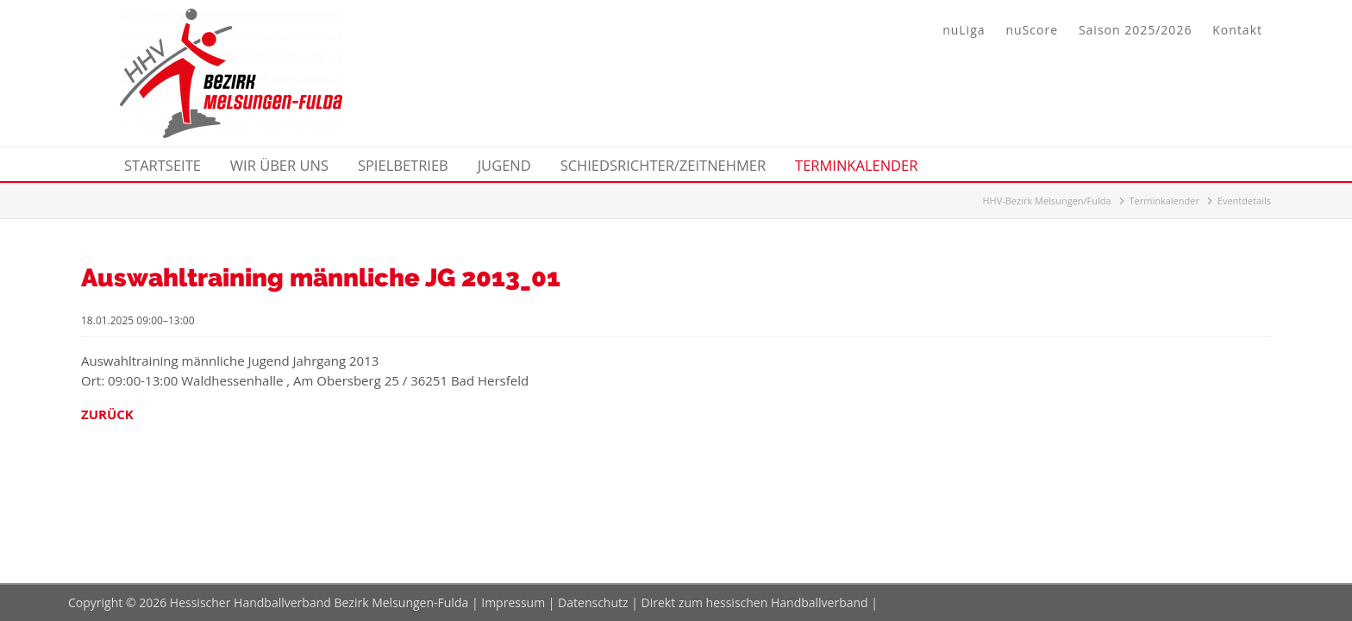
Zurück (107, 414)
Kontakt (1237, 30)
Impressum (513, 602)
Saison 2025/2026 (1135, 30)
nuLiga (963, 30)
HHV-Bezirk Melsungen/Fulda (1046, 200)
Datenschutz (593, 602)
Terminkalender (1164, 200)
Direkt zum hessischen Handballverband (755, 602)
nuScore (1031, 30)
